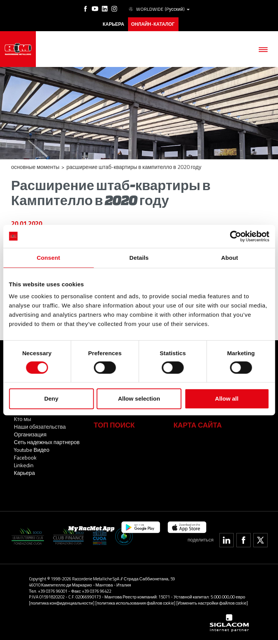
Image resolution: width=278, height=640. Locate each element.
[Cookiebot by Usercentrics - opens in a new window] (235, 236)
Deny (51, 398)
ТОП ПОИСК (114, 424)
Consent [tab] (48, 257)
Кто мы (22, 419)
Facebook (25, 457)
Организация (30, 434)
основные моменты (35, 167)
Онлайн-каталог (153, 24)
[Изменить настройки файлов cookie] (212, 603)
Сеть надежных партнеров (46, 442)
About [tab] (229, 257)
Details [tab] (139, 257)
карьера (113, 24)
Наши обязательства (40, 427)
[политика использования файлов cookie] (135, 603)
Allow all (227, 398)
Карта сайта (198, 424)
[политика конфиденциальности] (61, 603)
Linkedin (24, 465)
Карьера (24, 473)
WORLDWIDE (158, 9)
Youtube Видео (31, 450)
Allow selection (139, 398)
